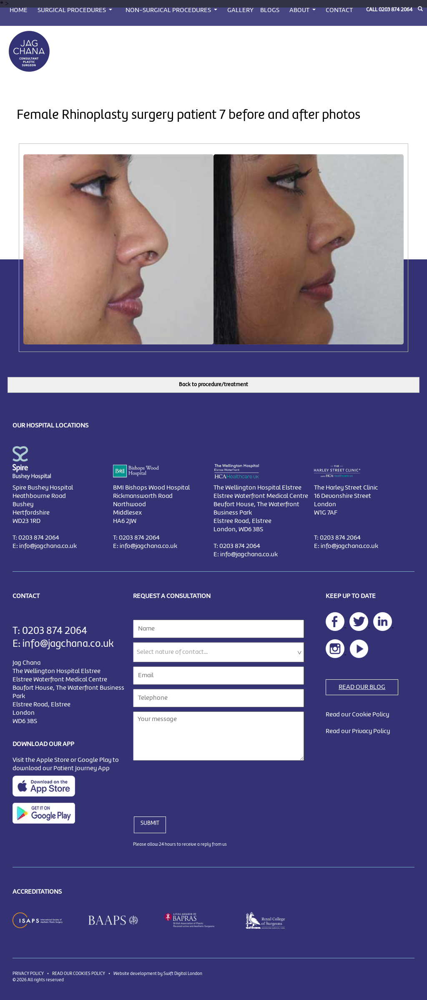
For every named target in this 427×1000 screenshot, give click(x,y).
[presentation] (196, 783)
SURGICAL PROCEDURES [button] (72, 10)
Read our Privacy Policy (358, 731)
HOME (19, 10)
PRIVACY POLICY (28, 973)
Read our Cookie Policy (357, 714)
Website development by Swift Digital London (157, 973)
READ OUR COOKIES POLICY (78, 973)
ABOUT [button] (300, 10)
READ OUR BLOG (362, 687)
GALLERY (240, 10)
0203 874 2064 (395, 10)
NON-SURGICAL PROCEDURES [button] (169, 10)
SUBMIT (150, 823)
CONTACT (339, 10)
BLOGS (269, 10)
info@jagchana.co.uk (48, 546)
